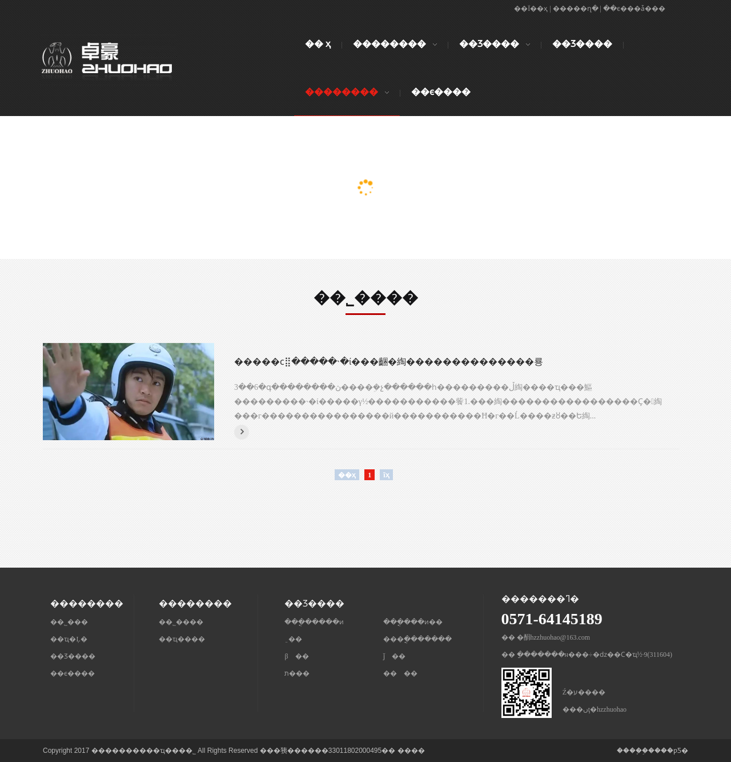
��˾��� (69, 622)
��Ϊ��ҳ (531, 9)
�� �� (400, 673)
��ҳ (347, 475)
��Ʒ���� (72, 656)
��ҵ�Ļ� (68, 639)
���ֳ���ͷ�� (413, 622)
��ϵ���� (72, 673)
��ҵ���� (182, 639)
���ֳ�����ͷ (314, 622)
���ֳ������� (417, 639)
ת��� (297, 673)
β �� (296, 656)
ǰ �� (394, 656)
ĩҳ (386, 475)
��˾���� (181, 622)
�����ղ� (576, 9)
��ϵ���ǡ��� (634, 9)
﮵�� (293, 639)
